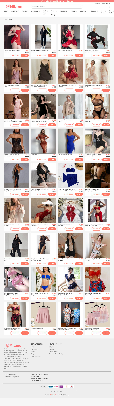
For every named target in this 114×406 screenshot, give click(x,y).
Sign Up (108, 3)
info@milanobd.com (42, 383)
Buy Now (23, 55)
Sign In (103, 3)
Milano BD (53, 399)
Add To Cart (12, 55)
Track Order (97, 3)
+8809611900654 (43, 379)
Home (5, 19)
